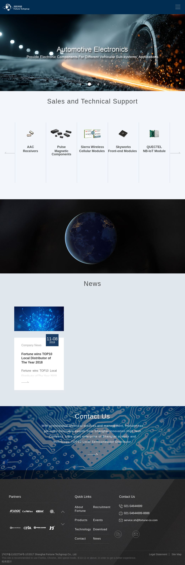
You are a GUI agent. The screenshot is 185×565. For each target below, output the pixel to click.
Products (81, 520)
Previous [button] (9, 152)
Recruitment (101, 507)
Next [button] (183, 52)
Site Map (176, 554)
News (97, 538)
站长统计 (7, 561)
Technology (83, 529)
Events (98, 520)
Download (100, 529)
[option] (92, 52)
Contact (80, 538)
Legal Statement (158, 554)
